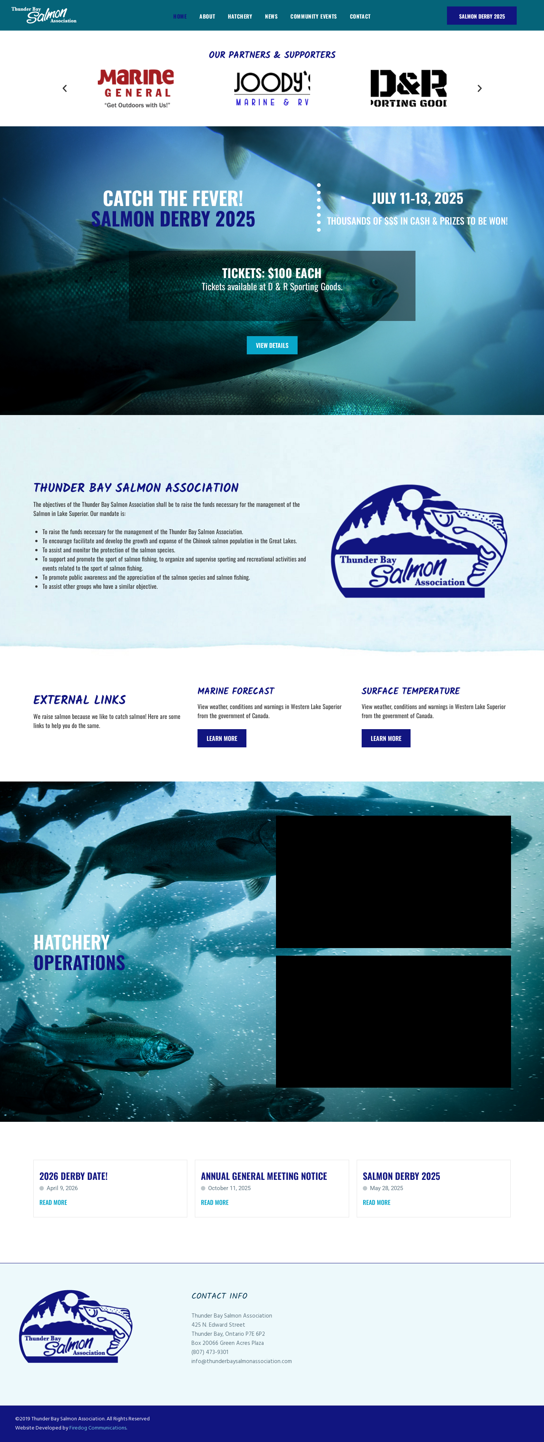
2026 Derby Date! (73, 1176)
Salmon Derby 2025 (482, 16)
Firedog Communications (97, 1428)
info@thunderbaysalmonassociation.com (241, 1361)
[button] (64, 88)
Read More (53, 1202)
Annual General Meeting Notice (264, 1176)
